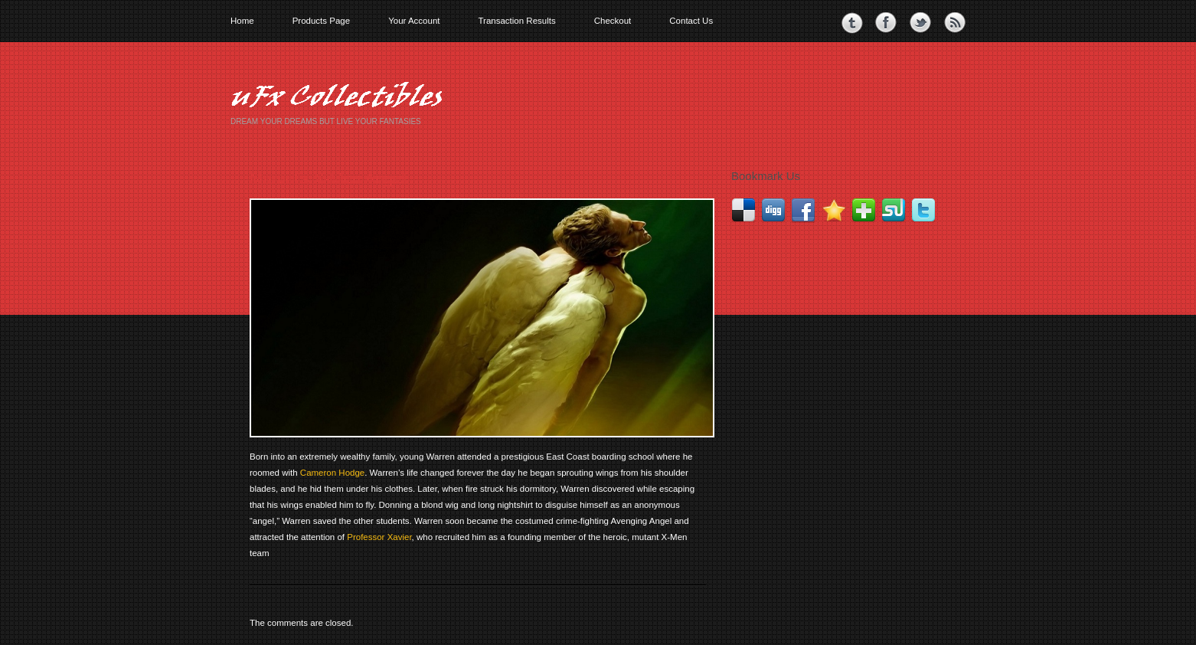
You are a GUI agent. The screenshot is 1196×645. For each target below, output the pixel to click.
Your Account (414, 20)
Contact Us (691, 20)
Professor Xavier (379, 537)
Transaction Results (516, 20)
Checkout (613, 20)
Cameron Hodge (332, 472)
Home (242, 20)
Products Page (321, 20)
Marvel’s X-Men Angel (328, 178)
